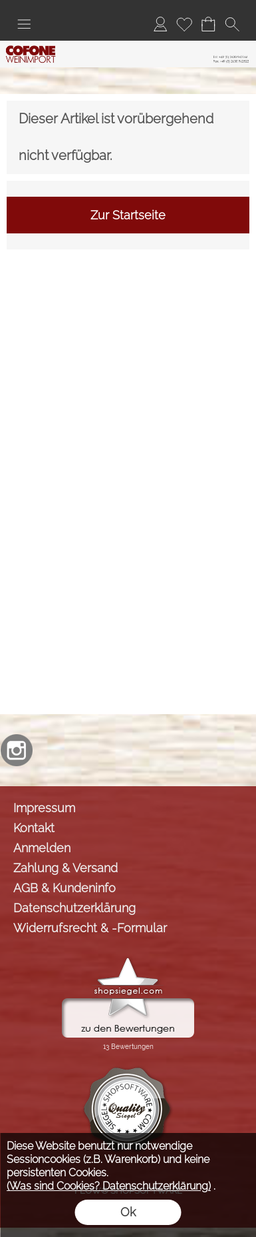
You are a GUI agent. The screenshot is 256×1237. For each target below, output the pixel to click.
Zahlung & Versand (65, 868)
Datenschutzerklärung (74, 908)
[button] (24, 24)
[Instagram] (16, 750)
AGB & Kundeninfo (64, 888)
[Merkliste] (184, 24)
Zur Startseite (128, 215)
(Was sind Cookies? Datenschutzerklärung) (109, 1186)
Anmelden (41, 848)
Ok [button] (128, 1212)
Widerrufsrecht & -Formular (90, 928)
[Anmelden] (160, 24)
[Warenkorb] (208, 24)
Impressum (44, 808)
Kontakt (34, 828)
